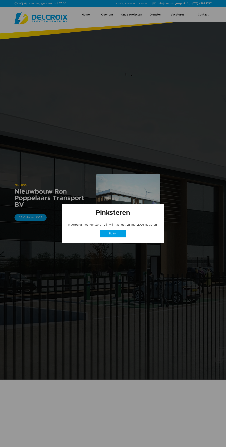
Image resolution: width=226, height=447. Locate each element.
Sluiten (113, 233)
